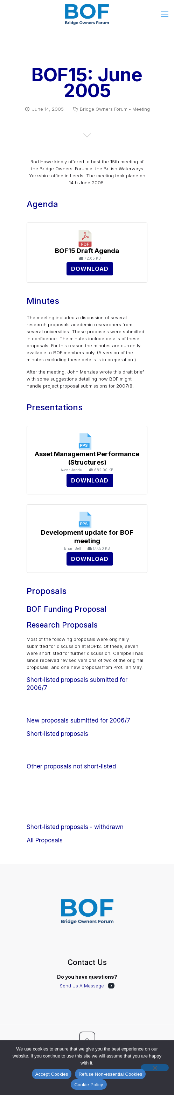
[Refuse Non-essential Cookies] (155, 1067)
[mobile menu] (164, 14)
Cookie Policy (88, 1084)
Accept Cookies (51, 1074)
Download (90, 268)
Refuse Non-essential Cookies (110, 1074)
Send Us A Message (82, 985)
